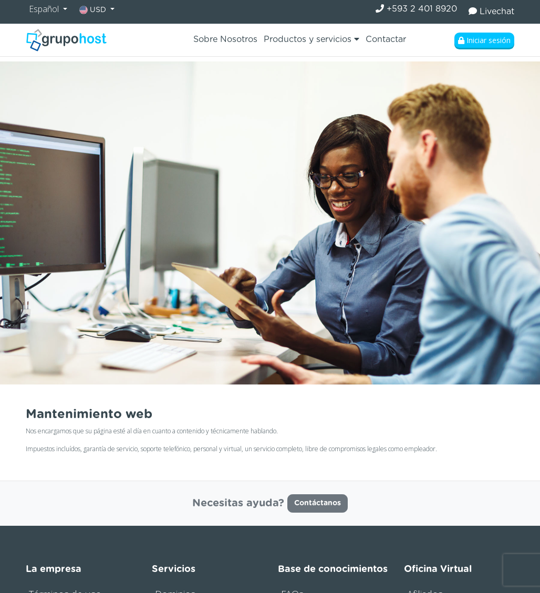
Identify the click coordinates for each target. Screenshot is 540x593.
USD (93, 10)
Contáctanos (317, 503)
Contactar (386, 39)
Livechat (491, 11)
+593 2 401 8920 (416, 8)
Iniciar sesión (484, 40)
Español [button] (45, 9)
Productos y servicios (311, 39)
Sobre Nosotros (225, 39)
